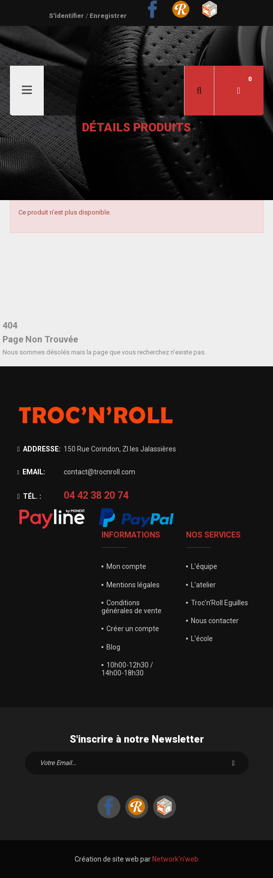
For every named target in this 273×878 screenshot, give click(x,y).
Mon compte (126, 566)
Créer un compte (132, 629)
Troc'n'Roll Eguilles (219, 603)
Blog (113, 647)
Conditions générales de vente (131, 607)
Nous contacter (215, 621)
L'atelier (203, 585)
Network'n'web (175, 859)
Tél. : (29, 496)
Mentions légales (133, 585)
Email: (31, 472)
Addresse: (39, 449)
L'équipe (204, 566)
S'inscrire (234, 763)
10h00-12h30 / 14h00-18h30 (127, 669)
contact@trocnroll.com (99, 472)
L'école (202, 639)
